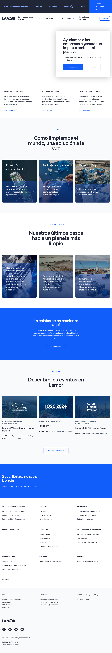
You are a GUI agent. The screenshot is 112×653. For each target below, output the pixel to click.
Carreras (38, 6)
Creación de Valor (9, 561)
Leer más (92, 67)
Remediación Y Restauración (13, 519)
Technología (82, 506)
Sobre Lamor (44, 529)
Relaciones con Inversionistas (89, 529)
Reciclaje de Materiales (11, 515)
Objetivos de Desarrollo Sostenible (16, 565)
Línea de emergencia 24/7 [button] (99, 6)
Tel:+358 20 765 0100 (49, 599)
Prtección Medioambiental (13, 511)
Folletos (42, 542)
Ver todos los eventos (56, 450)
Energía (42, 511)
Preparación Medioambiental (89, 511)
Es (83, 6)
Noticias (80, 557)
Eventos (5, 580)
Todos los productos (85, 519)
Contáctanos (44, 538)
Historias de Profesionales (50, 561)
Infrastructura (45, 515)
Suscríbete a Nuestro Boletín (88, 561)
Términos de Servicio (10, 645)
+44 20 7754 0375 (85, 599)
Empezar (105, 18)
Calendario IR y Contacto (87, 542)
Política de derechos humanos (51, 546)
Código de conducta (10, 569)
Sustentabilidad (8, 557)
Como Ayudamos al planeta (13, 506)
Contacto (53, 6)
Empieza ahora (73, 67)
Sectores (43, 506)
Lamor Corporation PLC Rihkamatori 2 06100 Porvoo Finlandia (11, 603)
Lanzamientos (82, 538)
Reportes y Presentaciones (88, 534)
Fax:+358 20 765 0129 (49, 602)
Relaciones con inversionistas (16, 6)
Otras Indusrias (45, 519)
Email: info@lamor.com (49, 605)
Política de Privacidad (11, 642)
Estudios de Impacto (10, 529)
